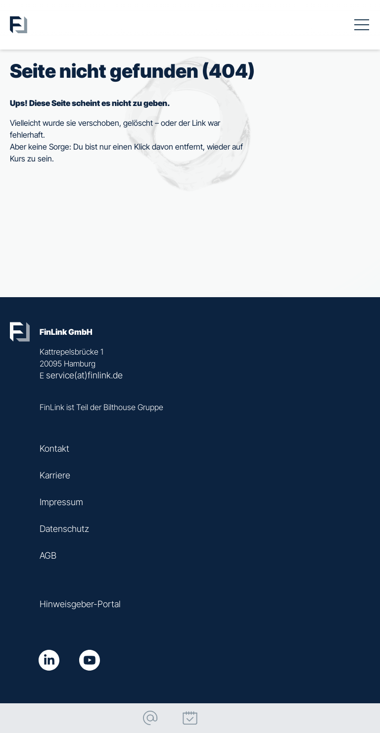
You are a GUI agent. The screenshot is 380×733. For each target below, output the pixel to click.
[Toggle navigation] (361, 24)
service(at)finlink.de (84, 375)
